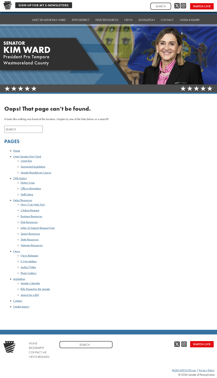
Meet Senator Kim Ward (27, 156)
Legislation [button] (146, 16)
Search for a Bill (30, 295)
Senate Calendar (30, 283)
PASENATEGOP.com (184, 370)
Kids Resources (29, 222)
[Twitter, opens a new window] (177, 6)
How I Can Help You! (33, 204)
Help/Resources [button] (106, 17)
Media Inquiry (190, 14)
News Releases (29, 255)
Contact (167, 15)
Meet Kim (26, 161)
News (16, 251)
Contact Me (38, 352)
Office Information (31, 188)
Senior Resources (30, 234)
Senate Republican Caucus (36, 172)
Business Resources (31, 216)
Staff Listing (27, 194)
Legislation (19, 279)
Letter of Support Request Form (38, 228)
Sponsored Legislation (33, 166)
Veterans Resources (32, 245)
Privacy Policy (207, 370)
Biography (36, 348)
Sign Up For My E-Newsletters (44, 5)
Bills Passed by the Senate (35, 289)
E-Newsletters (29, 261)
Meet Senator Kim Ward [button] (49, 19)
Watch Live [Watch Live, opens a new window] (202, 6)
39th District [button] (80, 18)
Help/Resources (22, 200)
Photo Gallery (29, 273)
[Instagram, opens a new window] (183, 6)
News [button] (128, 16)
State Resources (30, 239)
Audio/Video (28, 267)
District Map (28, 183)
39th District (20, 178)
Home (21, 20)
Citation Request (30, 210)
